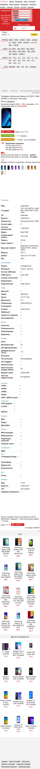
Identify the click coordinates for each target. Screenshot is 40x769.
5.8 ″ (24, 57)
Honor (28, 40)
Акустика (32, 1)
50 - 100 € (12, 48)
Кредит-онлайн (14, 761)
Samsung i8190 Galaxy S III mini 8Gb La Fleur (18, 600)
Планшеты (25, 4)
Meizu (14, 42)
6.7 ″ (33, 60)
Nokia (20, 42)
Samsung (34, 42)
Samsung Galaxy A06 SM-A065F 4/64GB (5, 550)
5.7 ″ (19, 57)
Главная (4, 761)
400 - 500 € (22, 51)
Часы (26, 1)
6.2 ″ (10, 60)
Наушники (19, 1)
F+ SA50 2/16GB (5, 653)
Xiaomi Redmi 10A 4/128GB (18, 678)
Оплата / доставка (8, 764)
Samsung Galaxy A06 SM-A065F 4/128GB (18, 575)
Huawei (34, 40)
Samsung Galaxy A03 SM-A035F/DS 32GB (30, 624)
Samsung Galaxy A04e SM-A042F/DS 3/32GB (6, 600)
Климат (3, 7)
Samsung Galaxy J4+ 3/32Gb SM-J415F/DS (6, 624)
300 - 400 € (13, 51)
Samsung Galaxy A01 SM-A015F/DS (18, 550)
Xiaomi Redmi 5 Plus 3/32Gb (5, 702)
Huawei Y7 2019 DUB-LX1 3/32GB (31, 702)
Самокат (10, 7)
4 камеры (33, 66)
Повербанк (4, 4)
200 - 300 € (30, 48)
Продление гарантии (9, 766)
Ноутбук (24, 7)
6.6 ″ (28, 60)
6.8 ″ (10, 63)
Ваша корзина (24, 25)
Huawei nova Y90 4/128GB (18, 702)
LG (10, 42)
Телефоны (4, 1)
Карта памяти (14, 4)
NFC (18, 66)
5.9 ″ (28, 57)
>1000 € (22, 54)
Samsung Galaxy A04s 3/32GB (31, 575)
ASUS (11, 40)
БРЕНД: (5, 40)
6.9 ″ (14, 63)
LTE (26, 66)
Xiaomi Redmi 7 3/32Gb (30, 727)
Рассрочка (25, 761)
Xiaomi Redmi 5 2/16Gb (5, 727)
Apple (16, 40)
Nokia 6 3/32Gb (6, 678)
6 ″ (33, 57)
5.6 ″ (14, 57)
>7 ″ (19, 63)
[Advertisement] (20, 79)
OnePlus (26, 42)
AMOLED (12, 66)
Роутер (16, 7)
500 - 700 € (31, 51)
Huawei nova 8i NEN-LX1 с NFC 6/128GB (18, 653)
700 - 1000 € (13, 54)
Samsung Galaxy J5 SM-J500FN (5, 575)
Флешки (31, 7)
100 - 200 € (21, 48)
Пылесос (33, 4)
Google (22, 40)
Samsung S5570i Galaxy (31, 550)
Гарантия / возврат (23, 764)
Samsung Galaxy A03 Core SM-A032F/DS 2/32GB (30, 600)
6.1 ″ (36, 57)
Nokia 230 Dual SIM (31, 653)
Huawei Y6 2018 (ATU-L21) (18, 727)
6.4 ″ (19, 60)
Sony (10, 45)
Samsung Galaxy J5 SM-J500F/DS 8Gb (18, 624)
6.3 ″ (14, 60)
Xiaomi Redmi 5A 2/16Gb (30, 678)
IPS (22, 66)
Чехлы (11, 1)
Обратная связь (24, 766)
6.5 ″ (24, 60)
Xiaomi (16, 45)
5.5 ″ (10, 57)
